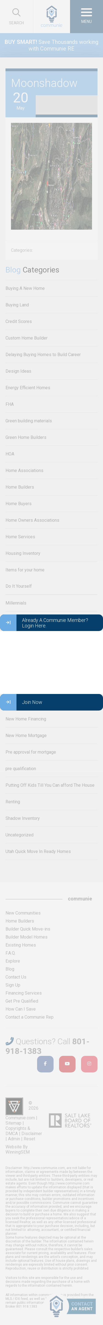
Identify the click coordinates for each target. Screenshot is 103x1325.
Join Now (21, 702)
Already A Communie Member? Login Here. (44, 622)
